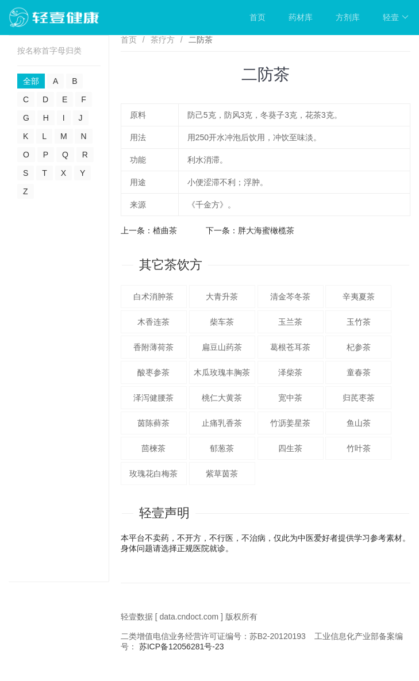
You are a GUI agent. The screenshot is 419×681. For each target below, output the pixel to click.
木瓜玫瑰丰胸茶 (222, 372)
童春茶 (359, 372)
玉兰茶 (290, 321)
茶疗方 (163, 39)
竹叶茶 (359, 448)
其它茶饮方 (170, 264)
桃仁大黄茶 (222, 397)
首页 (257, 17)
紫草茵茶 (222, 473)
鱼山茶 (359, 423)
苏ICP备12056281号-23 (181, 646)
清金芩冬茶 (290, 296)
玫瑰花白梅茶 (153, 473)
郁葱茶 (222, 448)
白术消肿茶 (153, 296)
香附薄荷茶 (153, 347)
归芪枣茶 (359, 397)
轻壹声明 (164, 513)
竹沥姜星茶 (290, 423)
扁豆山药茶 (222, 347)
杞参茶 (359, 347)
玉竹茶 (359, 321)
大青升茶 (222, 296)
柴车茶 (222, 321)
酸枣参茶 (153, 372)
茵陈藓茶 (153, 423)
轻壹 (396, 17)
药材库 (301, 17)
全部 (31, 81)
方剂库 (348, 17)
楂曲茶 (165, 230)
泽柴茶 (290, 372)
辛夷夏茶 (359, 296)
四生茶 (290, 448)
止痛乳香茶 (222, 423)
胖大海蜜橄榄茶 (266, 230)
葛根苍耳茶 (290, 347)
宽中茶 (290, 397)
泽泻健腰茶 (153, 397)
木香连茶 (153, 321)
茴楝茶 (153, 448)
